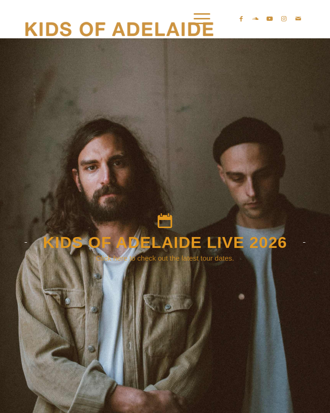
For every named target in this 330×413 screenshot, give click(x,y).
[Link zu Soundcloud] (256, 19)
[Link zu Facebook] (241, 19)
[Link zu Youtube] (270, 19)
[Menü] (197, 19)
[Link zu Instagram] (284, 19)
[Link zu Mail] (298, 19)
